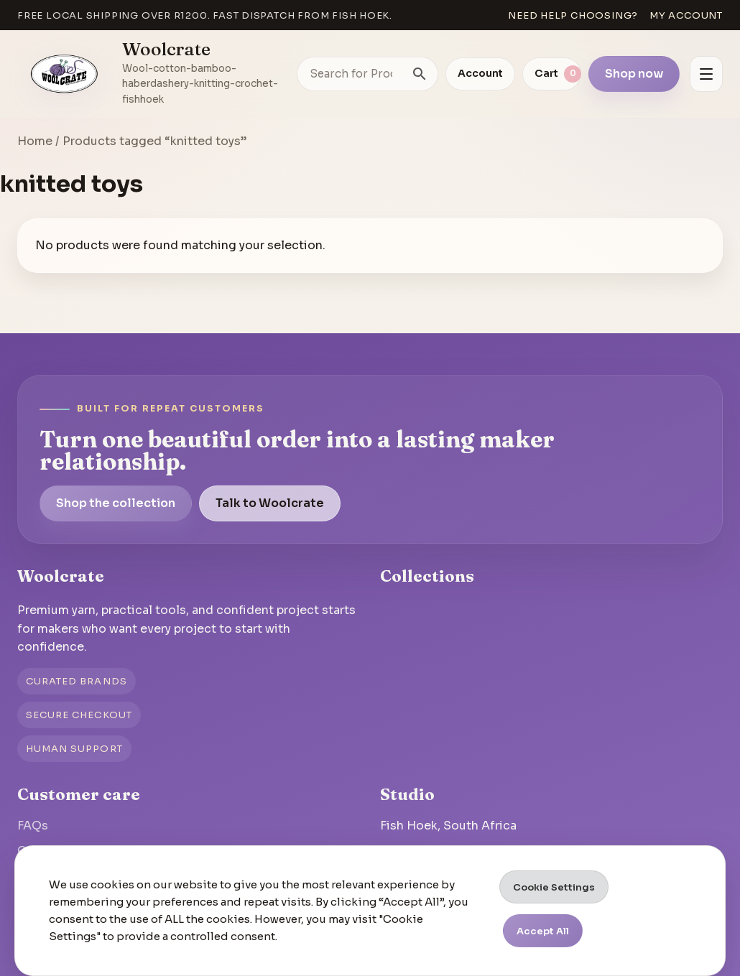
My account (686, 15)
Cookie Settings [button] (554, 887)
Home (34, 141)
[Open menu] (706, 74)
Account (480, 73)
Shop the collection (115, 503)
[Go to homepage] (64, 74)
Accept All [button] (543, 931)
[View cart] (551, 73)
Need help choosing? (573, 15)
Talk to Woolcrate (270, 503)
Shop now (634, 73)
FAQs (32, 825)
